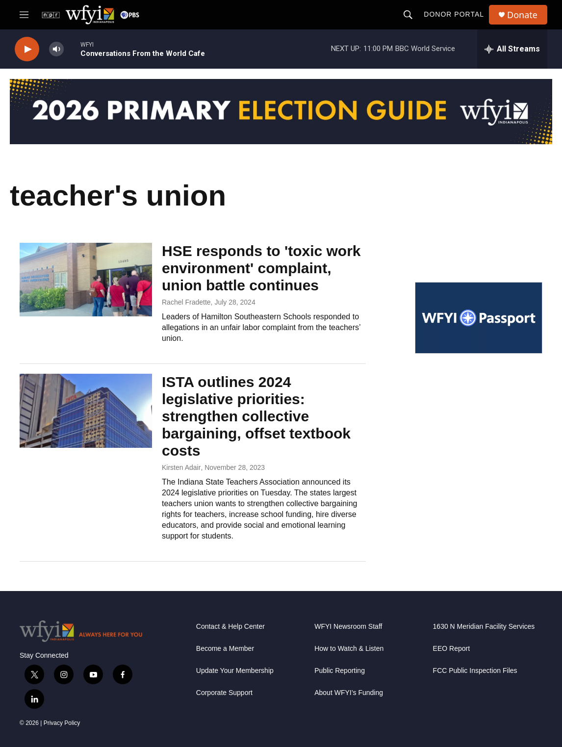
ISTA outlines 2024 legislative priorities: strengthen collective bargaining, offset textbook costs (256, 416)
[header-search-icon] (408, 14)
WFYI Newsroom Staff (348, 626)
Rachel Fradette (186, 302)
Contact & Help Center (230, 626)
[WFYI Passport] (478, 318)
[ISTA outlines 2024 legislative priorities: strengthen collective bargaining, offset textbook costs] (86, 410)
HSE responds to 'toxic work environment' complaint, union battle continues (261, 268)
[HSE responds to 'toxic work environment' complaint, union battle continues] (86, 279)
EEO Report (451, 648)
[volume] (56, 49)
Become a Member (225, 648)
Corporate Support (224, 692)
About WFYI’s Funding (348, 692)
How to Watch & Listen (348, 648)
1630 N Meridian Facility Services (484, 626)
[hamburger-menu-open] (24, 15)
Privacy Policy (62, 723)
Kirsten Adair (181, 467)
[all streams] (512, 49)
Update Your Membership (235, 670)
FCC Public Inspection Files (475, 670)
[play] (27, 49)
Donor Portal (454, 14)
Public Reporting (339, 670)
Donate (522, 15)
